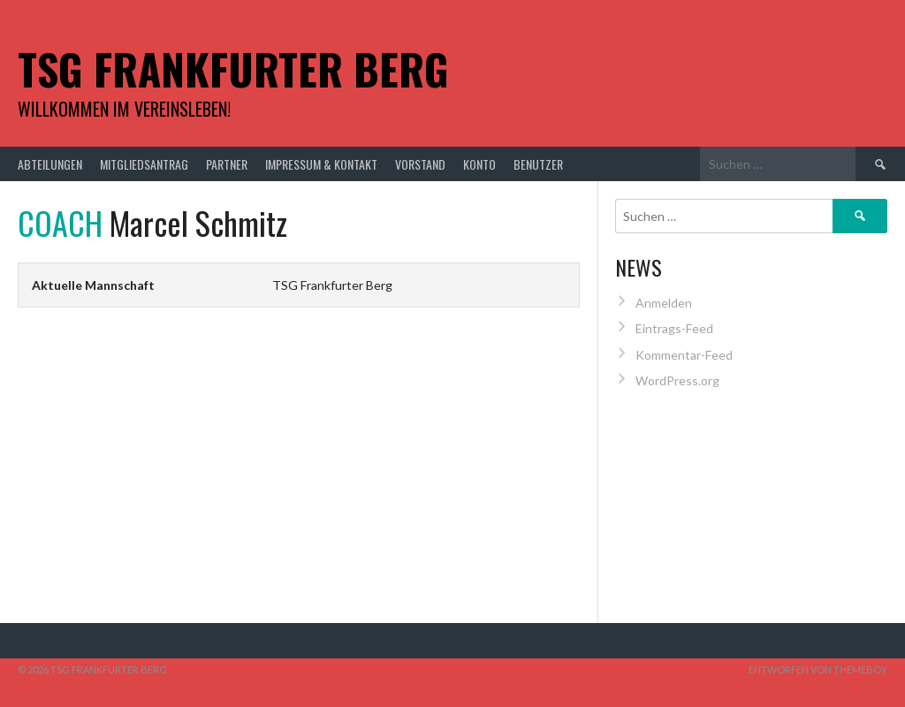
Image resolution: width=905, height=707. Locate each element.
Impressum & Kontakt (321, 164)
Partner (226, 164)
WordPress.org (677, 380)
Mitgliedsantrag (144, 164)
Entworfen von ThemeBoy (818, 669)
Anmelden (663, 302)
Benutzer (538, 164)
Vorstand (420, 164)
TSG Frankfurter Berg (233, 68)
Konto (479, 164)
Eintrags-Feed (674, 328)
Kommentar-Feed (684, 354)
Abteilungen (50, 164)
